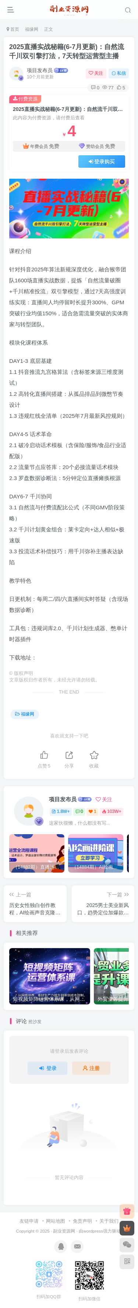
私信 (119, 73)
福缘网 (31, 29)
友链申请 (29, 1221)
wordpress (93, 1231)
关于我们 (108, 1221)
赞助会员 (97, 146)
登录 (47, 1068)
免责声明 (82, 1221)
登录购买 (102, 161)
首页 (13, 29)
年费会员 (41, 146)
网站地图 (55, 1221)
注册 (91, 1068)
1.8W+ (61, 811)
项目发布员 (40, 70)
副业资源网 (64, 1231)
